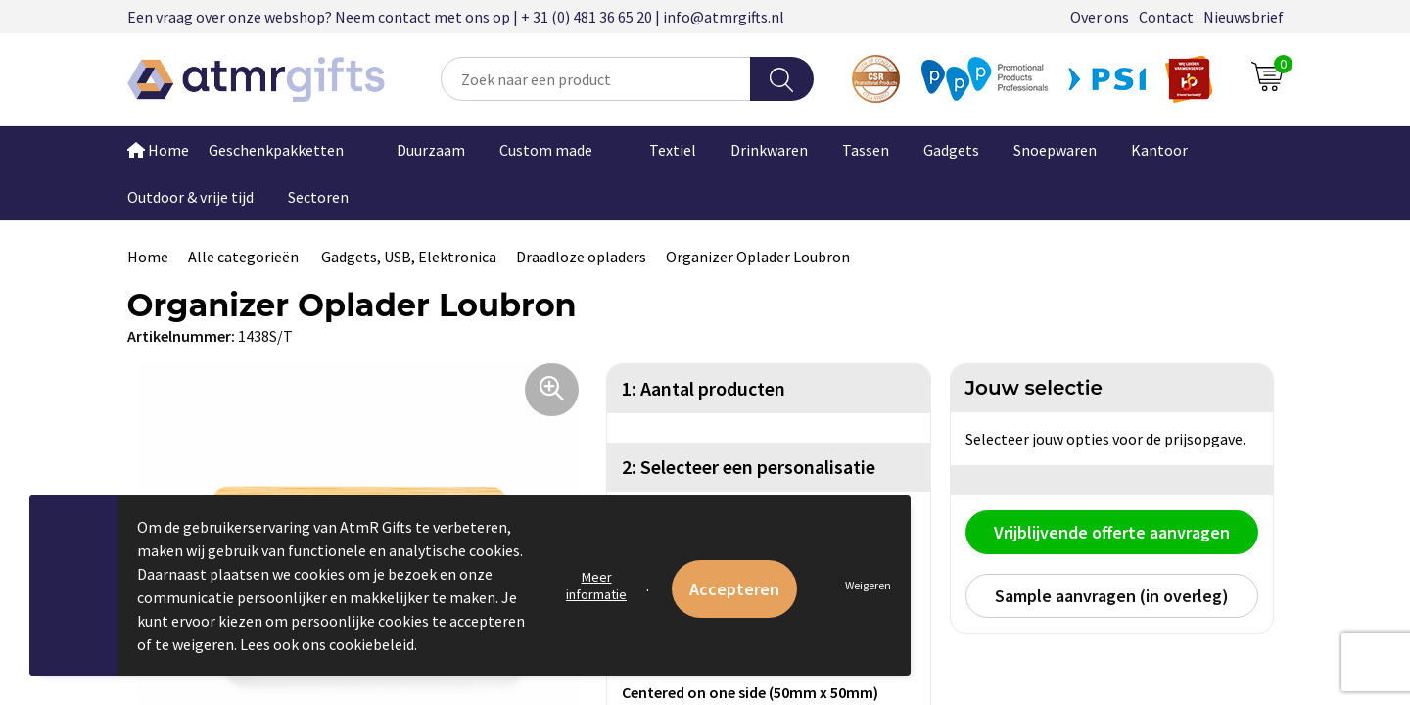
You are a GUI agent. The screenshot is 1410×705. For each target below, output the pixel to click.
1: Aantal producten (703, 388)
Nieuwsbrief (1243, 16)
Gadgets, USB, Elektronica (408, 256)
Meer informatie (596, 585)
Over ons (1099, 16)
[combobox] (596, 79)
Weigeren (868, 585)
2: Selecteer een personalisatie (748, 466)
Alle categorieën (245, 256)
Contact (1166, 16)
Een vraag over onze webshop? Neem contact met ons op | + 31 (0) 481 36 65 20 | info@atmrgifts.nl (455, 16)
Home (158, 150)
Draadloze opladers (581, 256)
